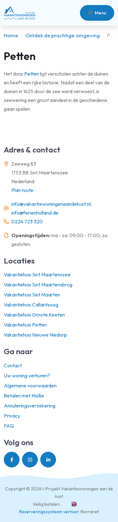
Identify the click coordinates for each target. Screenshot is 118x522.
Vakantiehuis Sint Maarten (32, 294)
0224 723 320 (27, 221)
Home (11, 35)
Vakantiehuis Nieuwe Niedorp (35, 335)
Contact (13, 365)
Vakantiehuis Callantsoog (31, 304)
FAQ (9, 426)
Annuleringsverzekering (29, 405)
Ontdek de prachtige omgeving (62, 35)
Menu (97, 13)
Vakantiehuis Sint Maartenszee (37, 274)
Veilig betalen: (46, 504)
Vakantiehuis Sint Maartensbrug (38, 284)
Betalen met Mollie (24, 395)
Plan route (22, 190)
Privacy (12, 416)
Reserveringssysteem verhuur (49, 511)
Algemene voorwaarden (30, 385)
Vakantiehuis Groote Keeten (34, 315)
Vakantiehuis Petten (25, 325)
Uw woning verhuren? (27, 375)
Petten (31, 74)
